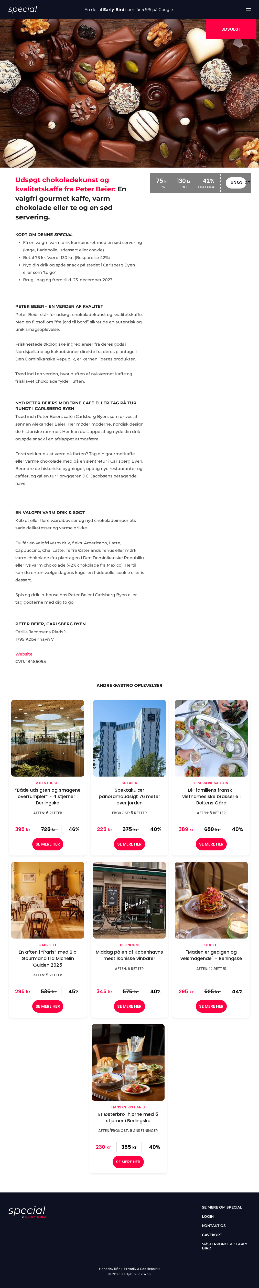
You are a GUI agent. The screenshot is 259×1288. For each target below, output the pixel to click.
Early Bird (113, 9)
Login (208, 1216)
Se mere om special (222, 1207)
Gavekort (212, 1235)
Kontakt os (214, 1225)
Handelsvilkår (109, 1269)
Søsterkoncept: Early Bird (224, 1246)
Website (24, 654)
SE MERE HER (48, 844)
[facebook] (11, 1227)
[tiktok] (40, 1227)
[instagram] (26, 1227)
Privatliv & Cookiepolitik (142, 1269)
